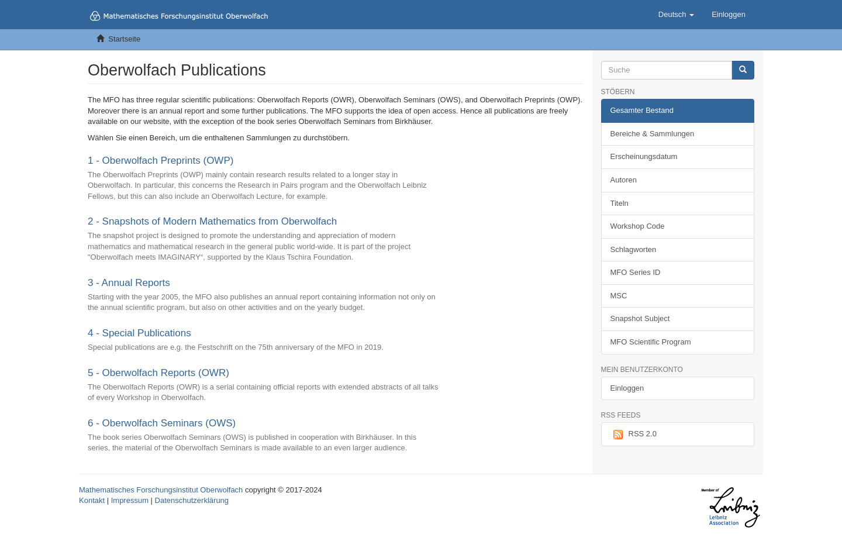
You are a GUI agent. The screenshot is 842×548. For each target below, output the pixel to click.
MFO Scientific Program (650, 341)
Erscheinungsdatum (644, 156)
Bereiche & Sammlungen (652, 133)
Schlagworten (633, 249)
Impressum (130, 500)
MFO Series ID (635, 272)
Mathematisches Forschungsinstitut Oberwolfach (161, 489)
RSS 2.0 (633, 434)
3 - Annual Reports (129, 282)
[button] (676, 14)
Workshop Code (637, 226)
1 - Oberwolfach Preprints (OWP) (160, 160)
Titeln (619, 203)
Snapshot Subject (640, 318)
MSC (618, 295)
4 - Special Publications (139, 333)
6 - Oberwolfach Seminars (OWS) (162, 423)
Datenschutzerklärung (192, 500)
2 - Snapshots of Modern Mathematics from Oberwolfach (212, 221)
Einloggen (627, 388)
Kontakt (92, 500)
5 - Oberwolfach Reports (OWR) (158, 372)
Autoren (623, 179)
